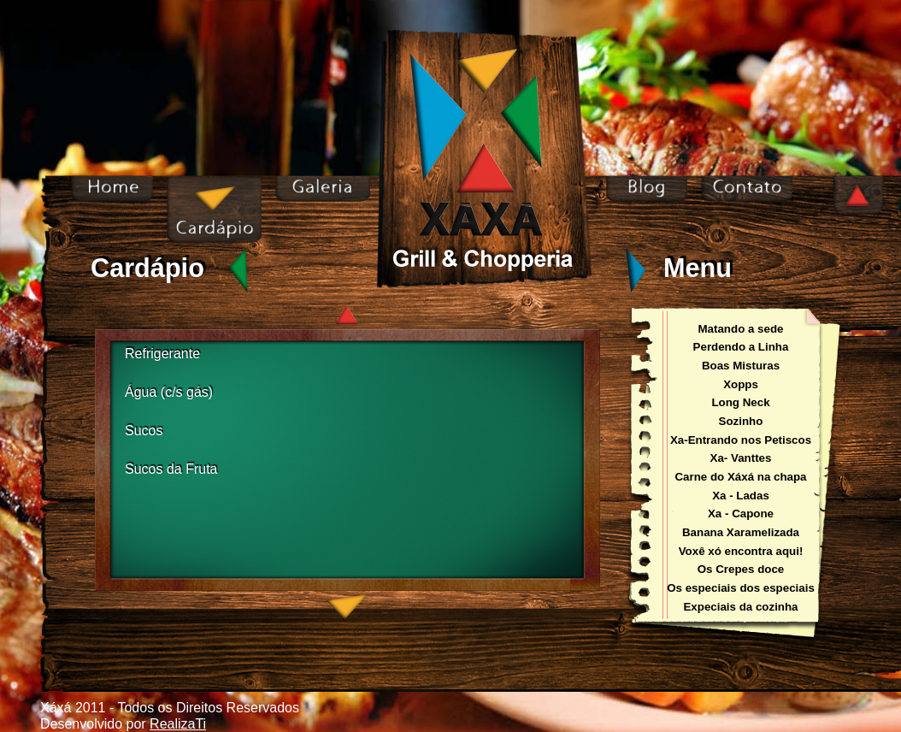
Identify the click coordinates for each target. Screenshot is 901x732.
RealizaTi (178, 724)
